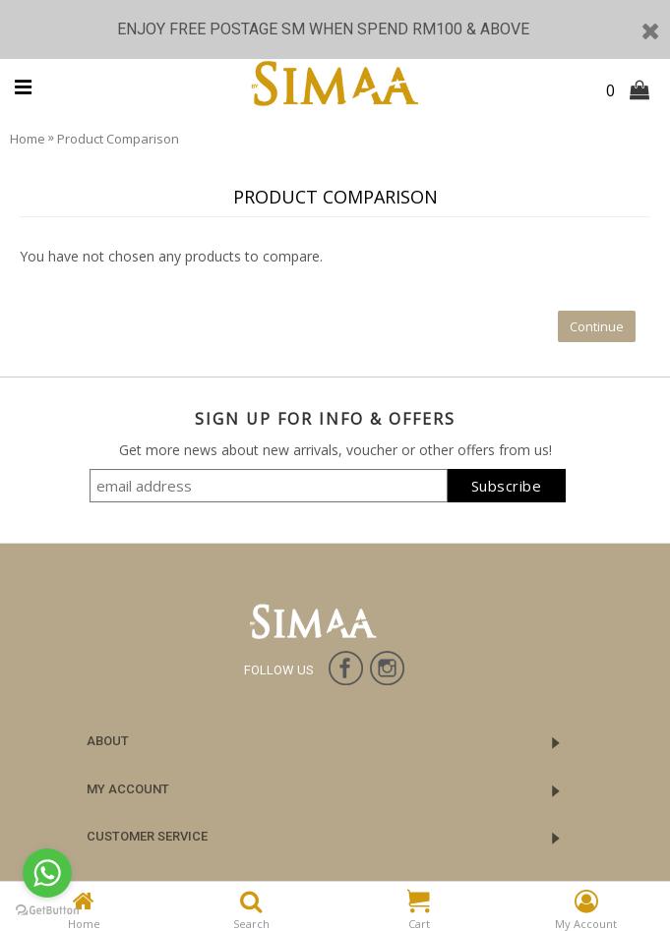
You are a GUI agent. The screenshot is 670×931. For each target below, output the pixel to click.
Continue (597, 326)
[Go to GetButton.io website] (47, 910)
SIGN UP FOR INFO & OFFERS (325, 419)
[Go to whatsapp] (47, 873)
